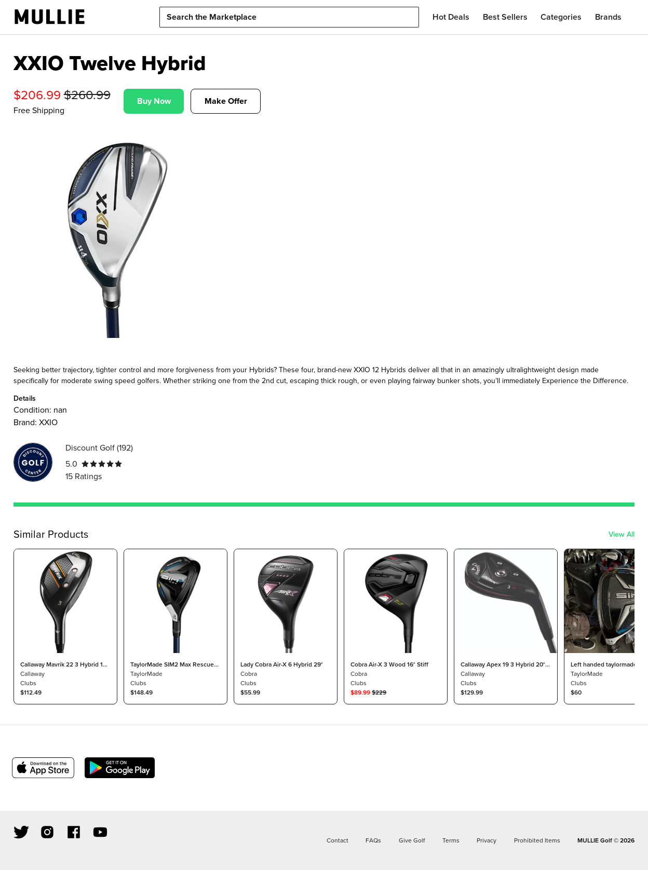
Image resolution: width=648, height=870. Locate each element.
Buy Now (154, 101)
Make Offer (226, 101)
